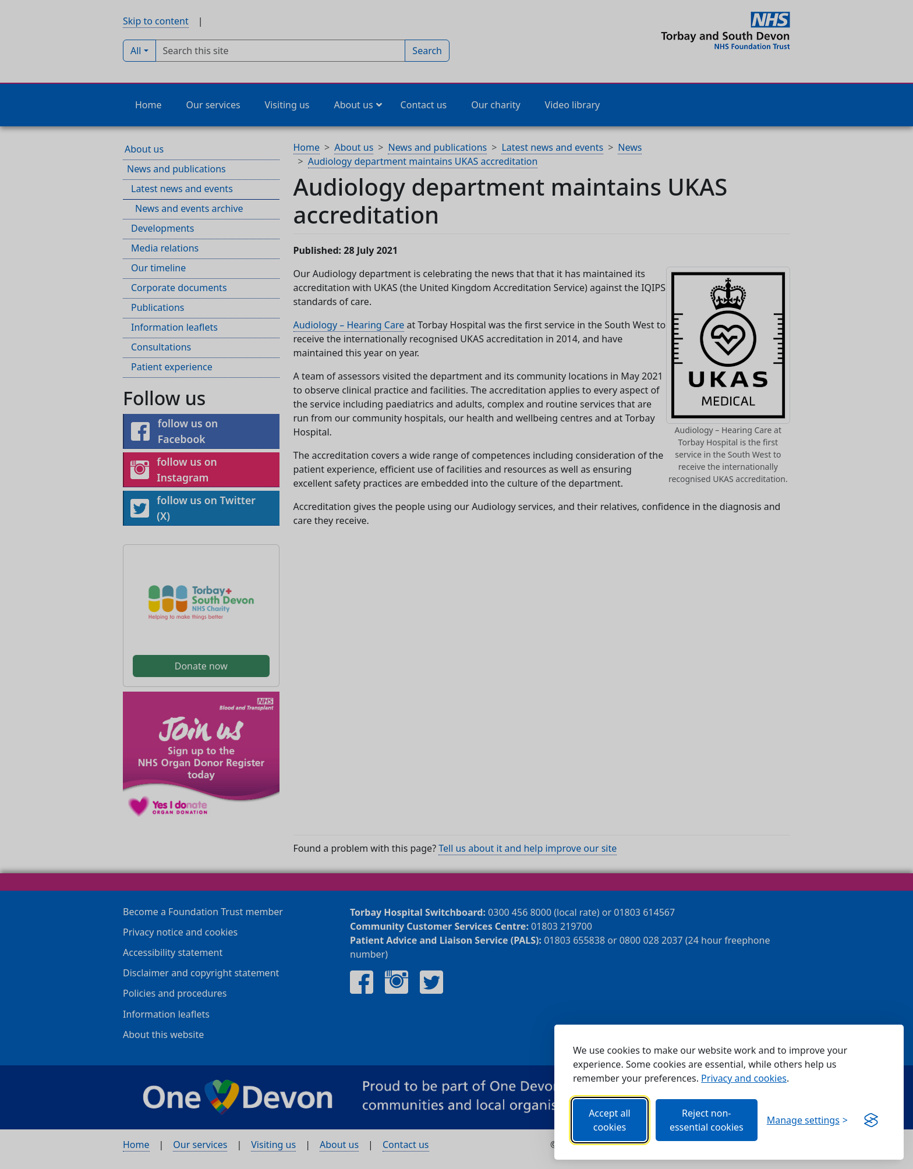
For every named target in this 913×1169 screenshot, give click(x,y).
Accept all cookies (610, 1120)
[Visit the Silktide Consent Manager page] (871, 1120)
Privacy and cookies (744, 1078)
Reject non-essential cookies (707, 1120)
